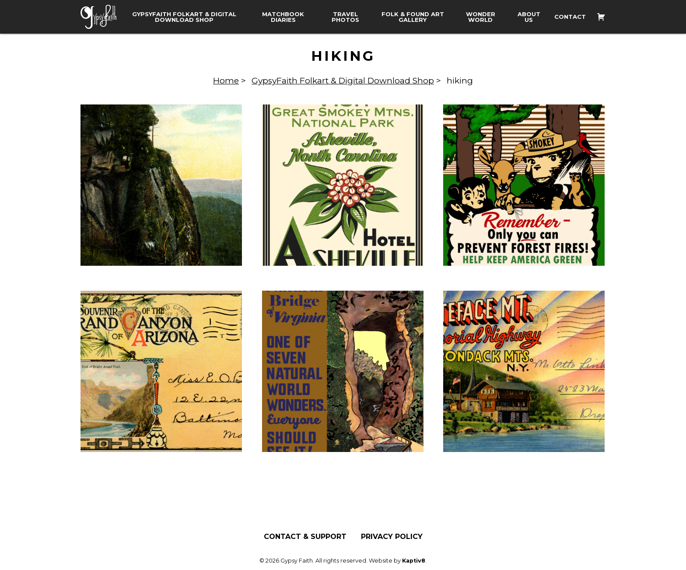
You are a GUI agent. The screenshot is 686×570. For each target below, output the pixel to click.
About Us (529, 17)
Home (226, 81)
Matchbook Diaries (283, 17)
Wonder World (480, 17)
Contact (570, 17)
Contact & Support (305, 536)
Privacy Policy (392, 536)
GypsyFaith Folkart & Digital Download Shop (184, 17)
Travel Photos (345, 17)
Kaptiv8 (413, 560)
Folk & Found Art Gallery (413, 17)
